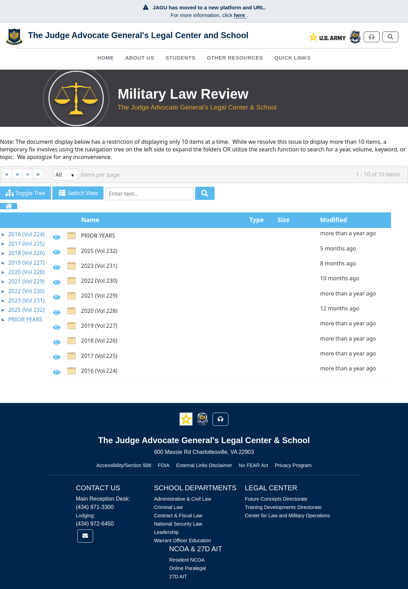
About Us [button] (139, 58)
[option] (221, 236)
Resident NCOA (187, 560)
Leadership (166, 532)
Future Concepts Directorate (276, 499)
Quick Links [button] (292, 58)
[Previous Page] (17, 174)
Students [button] (180, 58)
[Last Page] (38, 174)
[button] (187, 419)
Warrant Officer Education (182, 540)
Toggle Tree (25, 193)
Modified (333, 220)
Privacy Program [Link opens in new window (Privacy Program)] (293, 465)
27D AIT (178, 576)
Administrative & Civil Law (182, 499)
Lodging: (85, 515)
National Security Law (178, 524)
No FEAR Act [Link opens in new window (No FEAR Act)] (253, 465)
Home (105, 58)
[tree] (25, 277)
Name (90, 220)
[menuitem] (106, 57)
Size (283, 220)
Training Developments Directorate (283, 507)
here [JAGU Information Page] (240, 15)
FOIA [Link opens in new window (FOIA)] (164, 465)
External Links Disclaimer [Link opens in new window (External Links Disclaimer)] (204, 465)
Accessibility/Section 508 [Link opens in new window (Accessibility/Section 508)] (123, 465)
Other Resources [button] (235, 58)
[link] (327, 36)
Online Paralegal (187, 568)
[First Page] (7, 174)
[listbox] (65, 175)
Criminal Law (168, 507)
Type (256, 220)
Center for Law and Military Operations (287, 515)
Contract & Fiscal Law (178, 515)
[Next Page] (27, 174)
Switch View (78, 193)
